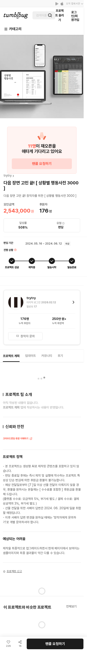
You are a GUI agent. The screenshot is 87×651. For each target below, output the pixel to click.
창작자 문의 (25, 336)
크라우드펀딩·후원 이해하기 (17, 439)
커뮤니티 (46, 355)
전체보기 (71, 606)
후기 (60, 355)
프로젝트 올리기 (59, 15)
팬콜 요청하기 (42, 164)
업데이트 (30, 355)
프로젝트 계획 (11, 356)
